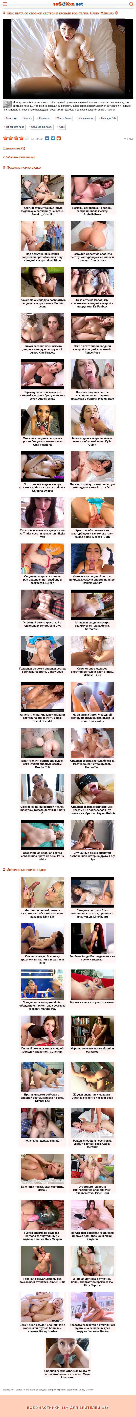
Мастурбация (66, 118)
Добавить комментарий (20, 157)
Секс (63, 127)
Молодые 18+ (112, 118)
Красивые (46, 118)
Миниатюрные (89, 118)
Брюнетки (11, 118)
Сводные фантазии (42, 127)
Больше (111, 109)
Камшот (29, 118)
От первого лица (15, 127)
